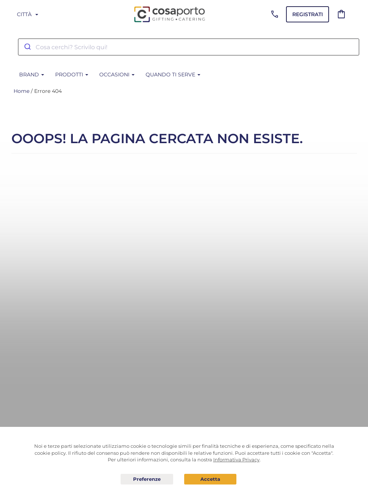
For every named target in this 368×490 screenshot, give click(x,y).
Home (21, 91)
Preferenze (147, 479)
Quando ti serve (173, 74)
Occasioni (117, 74)
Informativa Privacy (236, 459)
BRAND (31, 74)
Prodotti (71, 74)
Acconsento (210, 479)
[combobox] (188, 47)
